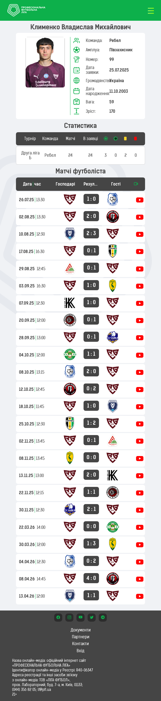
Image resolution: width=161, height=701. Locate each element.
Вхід (80, 650)
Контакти (80, 643)
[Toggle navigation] (151, 10)
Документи (81, 629)
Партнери (80, 636)
